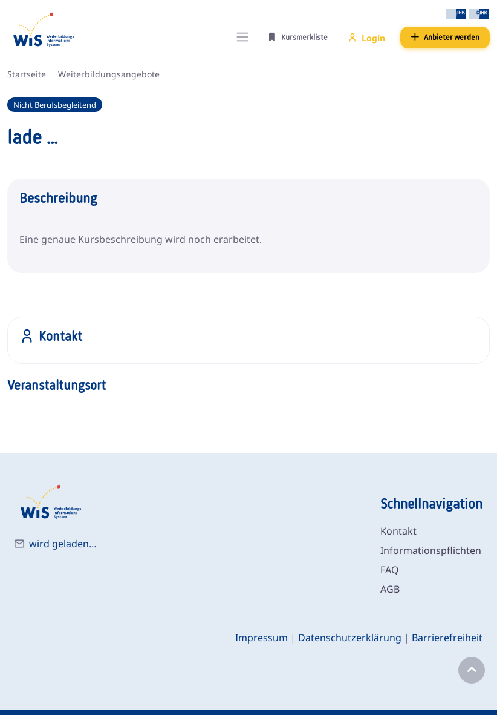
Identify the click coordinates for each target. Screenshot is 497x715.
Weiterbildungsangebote (109, 74)
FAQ (389, 569)
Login (366, 38)
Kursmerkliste (298, 37)
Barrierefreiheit (447, 637)
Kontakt (398, 531)
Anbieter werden (445, 37)
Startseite (26, 74)
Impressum (261, 637)
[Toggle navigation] (242, 37)
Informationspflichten (430, 550)
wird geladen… (63, 543)
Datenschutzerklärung (349, 637)
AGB (390, 589)
